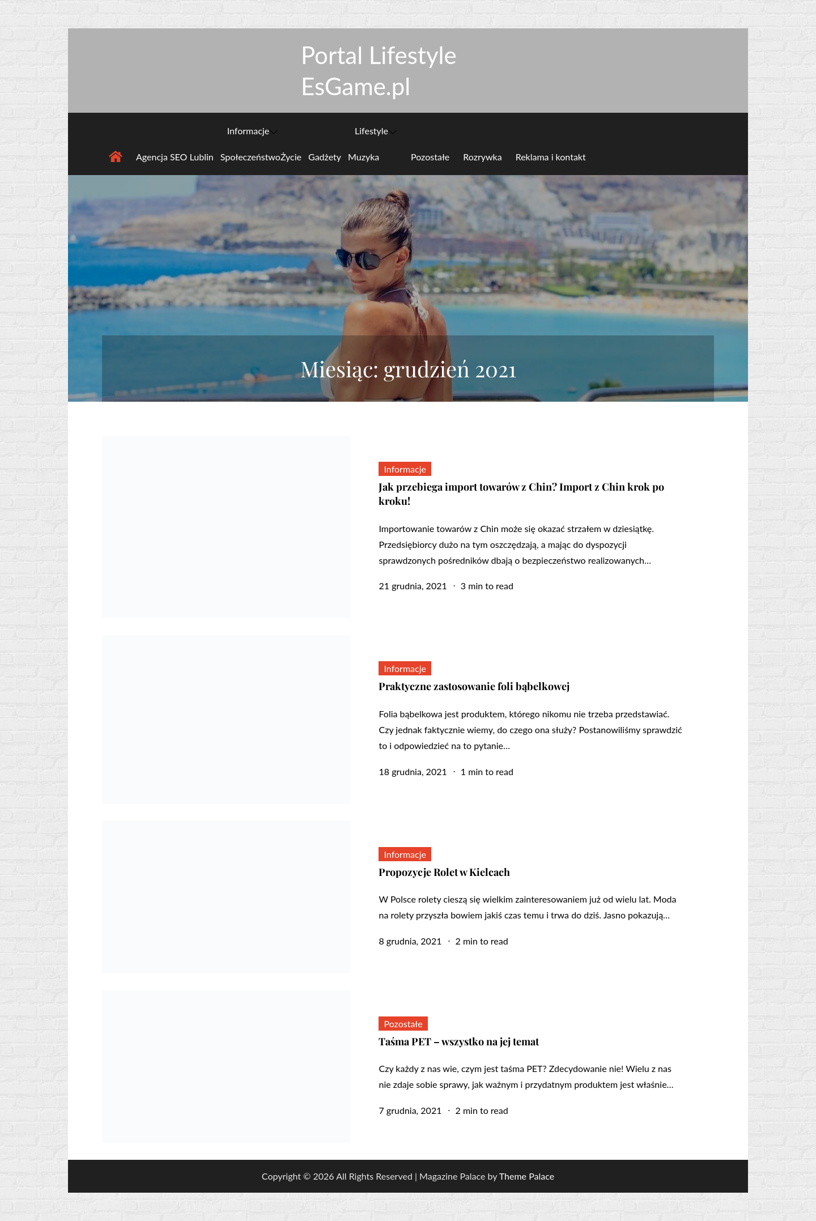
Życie (290, 156)
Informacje (252, 131)
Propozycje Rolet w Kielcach (444, 872)
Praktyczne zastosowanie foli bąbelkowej (474, 686)
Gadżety (324, 156)
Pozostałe (430, 156)
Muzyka (363, 156)
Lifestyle (376, 131)
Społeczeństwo (250, 156)
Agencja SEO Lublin (175, 156)
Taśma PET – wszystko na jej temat (459, 1041)
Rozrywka (482, 156)
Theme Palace (526, 1176)
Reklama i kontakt (551, 156)
